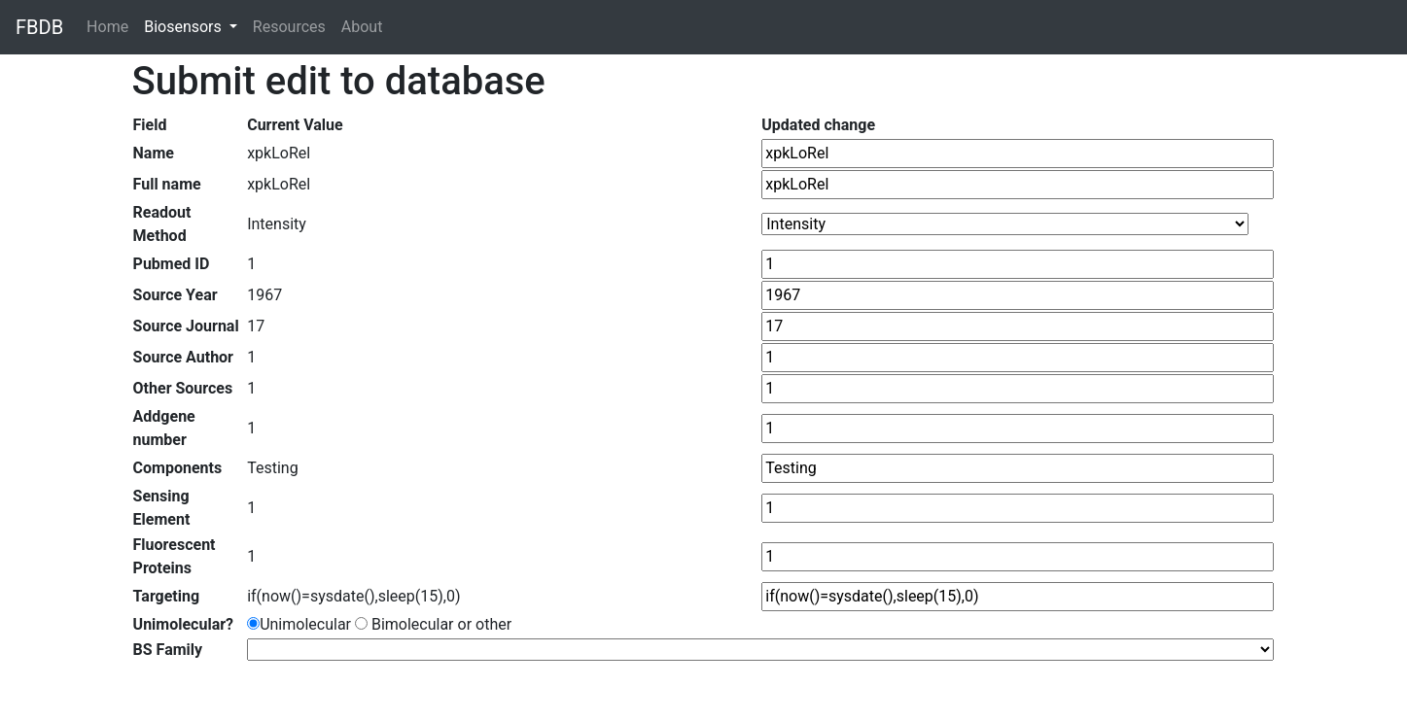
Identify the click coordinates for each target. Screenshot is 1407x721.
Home (111, 26)
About (362, 26)
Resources (289, 26)
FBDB (39, 27)
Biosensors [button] (185, 26)
